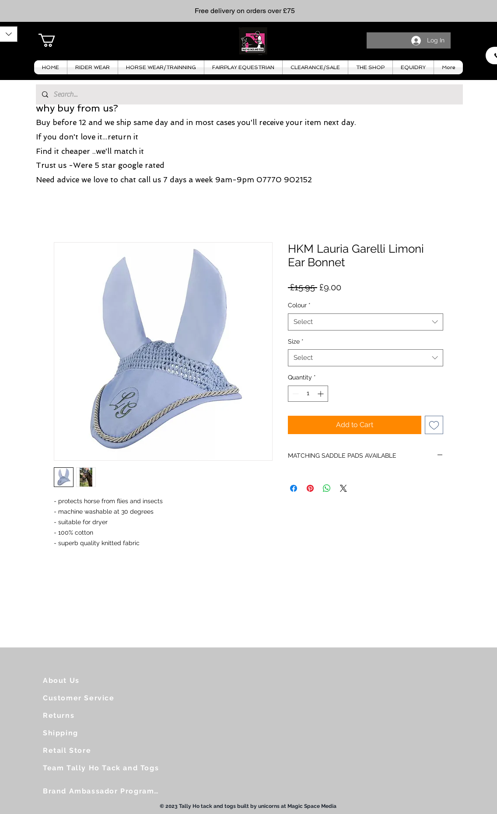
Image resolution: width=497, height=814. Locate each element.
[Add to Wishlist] (434, 425)
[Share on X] (343, 488)
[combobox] (365, 321)
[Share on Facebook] (293, 488)
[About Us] (78, 680)
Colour (299, 305)
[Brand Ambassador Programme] (104, 791)
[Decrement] (294, 393)
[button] (54, 40)
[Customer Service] (82, 697)
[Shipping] (78, 732)
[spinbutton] (308, 393)
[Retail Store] (78, 750)
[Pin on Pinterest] (310, 488)
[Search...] (248, 94)
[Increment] (321, 393)
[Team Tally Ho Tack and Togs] (104, 767)
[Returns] (78, 715)
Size (296, 341)
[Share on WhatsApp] (327, 488)
